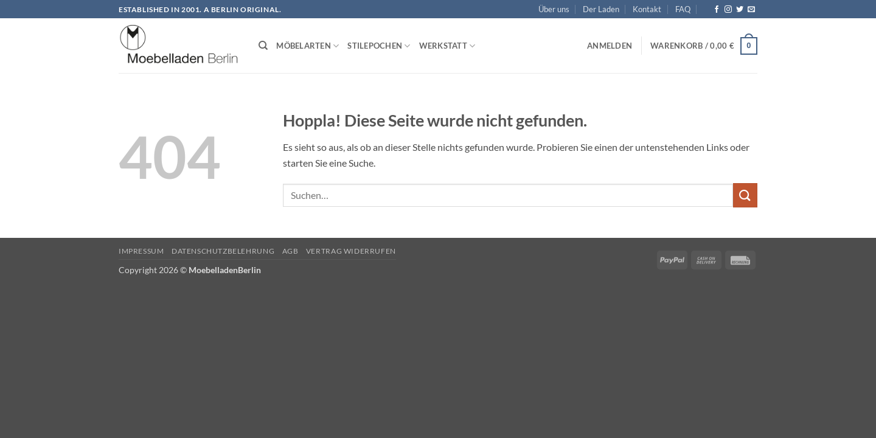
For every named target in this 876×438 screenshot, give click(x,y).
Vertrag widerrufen (351, 250)
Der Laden (601, 9)
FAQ (682, 9)
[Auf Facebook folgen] (716, 9)
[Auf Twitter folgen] (739, 9)
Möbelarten (307, 46)
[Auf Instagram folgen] (728, 9)
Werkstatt (447, 46)
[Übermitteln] (745, 195)
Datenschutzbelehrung (223, 250)
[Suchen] (263, 45)
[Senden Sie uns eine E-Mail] (751, 9)
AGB (290, 250)
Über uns (553, 9)
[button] (609, 45)
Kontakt (647, 9)
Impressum (141, 250)
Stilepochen (378, 46)
